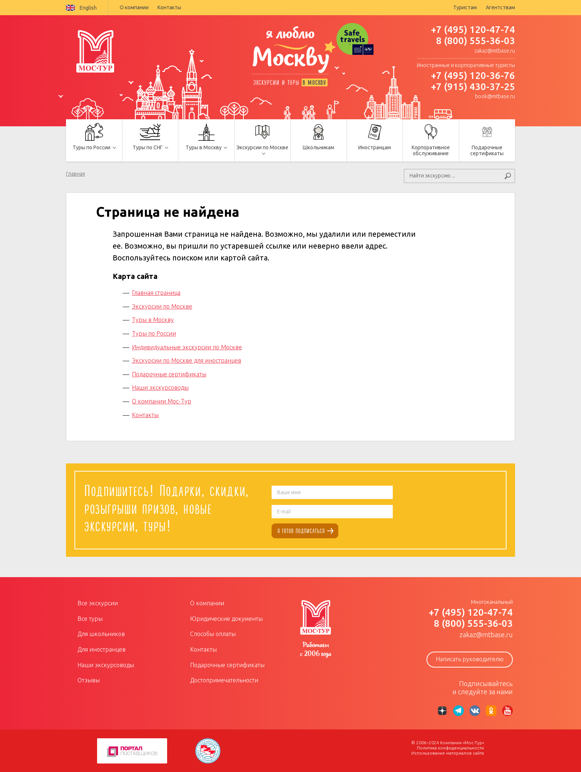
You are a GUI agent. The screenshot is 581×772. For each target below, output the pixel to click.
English (81, 8)
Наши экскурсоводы (160, 387)
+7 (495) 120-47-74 (473, 29)
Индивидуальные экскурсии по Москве (187, 346)
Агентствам (500, 7)
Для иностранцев (101, 648)
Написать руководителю (470, 658)
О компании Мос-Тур (161, 400)
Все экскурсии (97, 602)
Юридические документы (226, 618)
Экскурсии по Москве (162, 305)
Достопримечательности (224, 679)
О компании (134, 7)
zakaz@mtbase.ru (494, 51)
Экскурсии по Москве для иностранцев (186, 360)
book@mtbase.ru (495, 96)
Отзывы (88, 679)
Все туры (90, 618)
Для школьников (101, 633)
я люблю (290, 50)
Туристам (465, 7)
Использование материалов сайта (447, 752)
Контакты (169, 7)
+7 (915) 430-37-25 (473, 86)
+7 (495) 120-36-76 (473, 75)
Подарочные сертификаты (169, 373)
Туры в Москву (153, 319)
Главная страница (156, 292)
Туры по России (154, 332)
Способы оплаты (213, 633)
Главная (75, 174)
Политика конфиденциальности (450, 747)
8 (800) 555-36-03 (475, 40)
